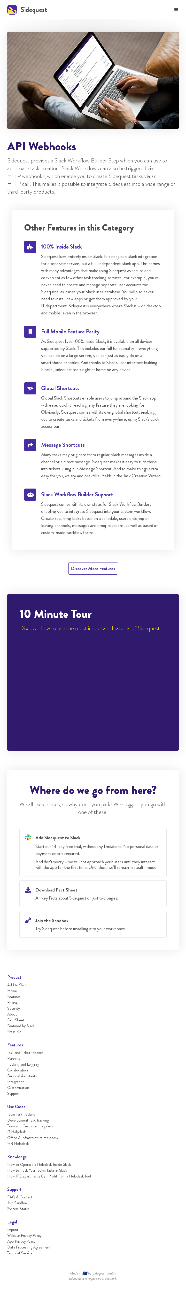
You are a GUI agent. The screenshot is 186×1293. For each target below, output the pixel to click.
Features (14, 996)
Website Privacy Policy (24, 1235)
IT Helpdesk (16, 1132)
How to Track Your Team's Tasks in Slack (37, 1170)
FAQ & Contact (19, 1197)
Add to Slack (17, 985)
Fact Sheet (15, 1020)
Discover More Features (93, 568)
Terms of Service (19, 1253)
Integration (15, 1082)
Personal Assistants (22, 1076)
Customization (18, 1087)
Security (13, 1008)
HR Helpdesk (18, 1143)
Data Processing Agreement (29, 1247)
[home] (27, 9)
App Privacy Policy (21, 1241)
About (12, 1014)
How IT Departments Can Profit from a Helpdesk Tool (49, 1176)
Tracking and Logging (23, 1064)
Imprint (12, 1229)
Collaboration (17, 1070)
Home (12, 991)
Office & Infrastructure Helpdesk (32, 1138)
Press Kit (14, 1031)
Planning (13, 1058)
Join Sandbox (17, 1203)
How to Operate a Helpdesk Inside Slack (39, 1164)
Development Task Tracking (28, 1120)
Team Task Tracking (21, 1114)
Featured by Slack (21, 1026)
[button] (176, 9)
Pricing (12, 1002)
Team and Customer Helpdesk (30, 1126)
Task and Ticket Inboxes (25, 1052)
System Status (18, 1209)
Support (13, 1093)
